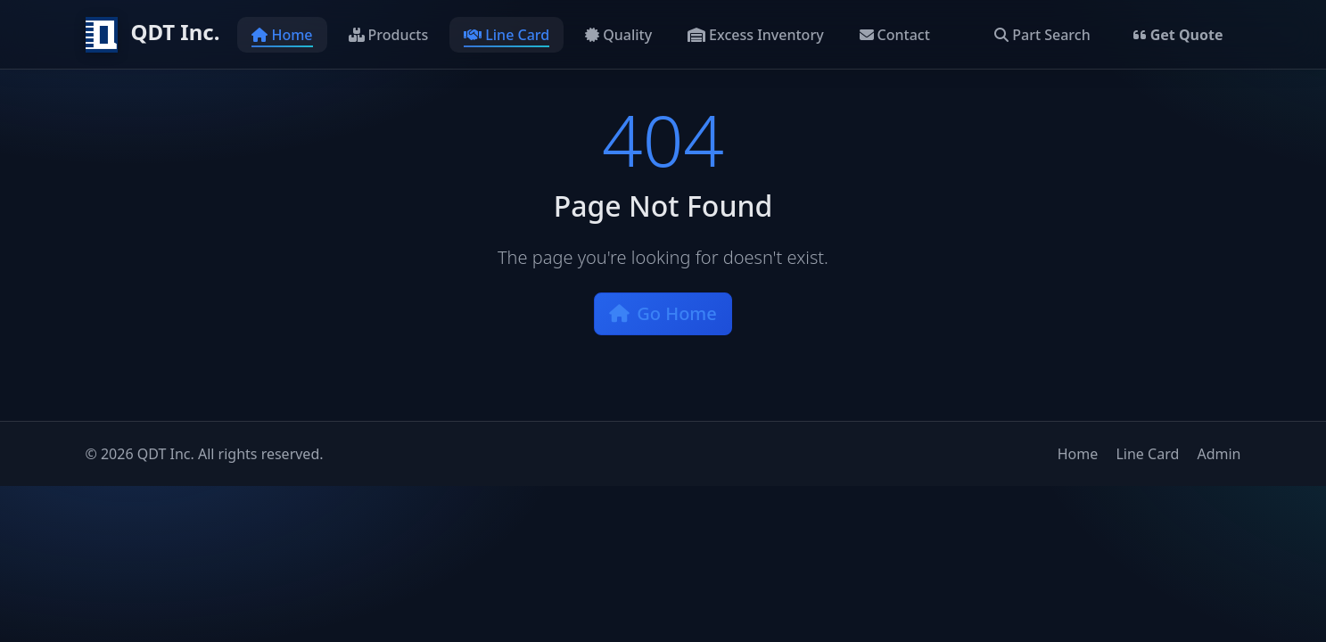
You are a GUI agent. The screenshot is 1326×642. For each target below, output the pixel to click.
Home (281, 35)
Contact (895, 35)
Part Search (1042, 35)
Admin (1218, 454)
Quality (618, 35)
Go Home (663, 313)
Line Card (506, 35)
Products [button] (389, 35)
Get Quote (1178, 35)
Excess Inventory (756, 35)
